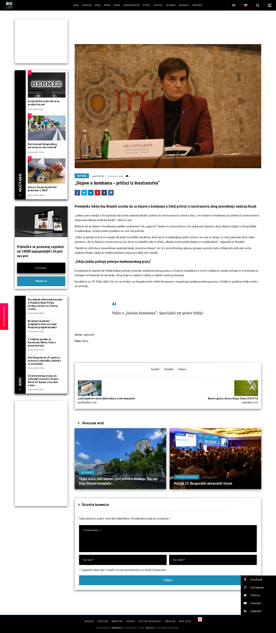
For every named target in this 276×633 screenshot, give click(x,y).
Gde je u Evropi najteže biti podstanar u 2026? (42, 188)
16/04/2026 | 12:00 (36, 151)
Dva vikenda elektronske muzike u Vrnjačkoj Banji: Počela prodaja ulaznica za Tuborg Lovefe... (45, 304)
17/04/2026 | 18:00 (36, 312)
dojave (182, 369)
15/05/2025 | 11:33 (105, 472)
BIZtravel (87, 472)
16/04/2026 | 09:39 (36, 195)
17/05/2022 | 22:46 (115, 176)
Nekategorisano (186, 477)
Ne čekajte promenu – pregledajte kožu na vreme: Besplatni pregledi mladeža (42, 324)
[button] (258, 579)
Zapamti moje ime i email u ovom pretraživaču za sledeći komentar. (124, 570)
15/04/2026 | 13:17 (35, 109)
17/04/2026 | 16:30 (36, 349)
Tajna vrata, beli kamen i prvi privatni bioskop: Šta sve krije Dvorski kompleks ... (118, 481)
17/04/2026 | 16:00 (36, 367)
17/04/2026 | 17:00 (36, 331)
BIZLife (101, 176)
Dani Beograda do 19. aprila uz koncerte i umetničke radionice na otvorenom (44, 360)
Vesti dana (82, 176)
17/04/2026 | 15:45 (35, 389)
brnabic (169, 369)
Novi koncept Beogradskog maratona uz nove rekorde (42, 145)
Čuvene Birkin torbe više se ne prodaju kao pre (43, 102)
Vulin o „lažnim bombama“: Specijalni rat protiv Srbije (157, 312)
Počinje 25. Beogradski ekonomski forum (203, 483)
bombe (155, 369)
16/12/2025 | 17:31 (209, 477)
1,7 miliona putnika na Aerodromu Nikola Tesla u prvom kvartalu (42, 342)
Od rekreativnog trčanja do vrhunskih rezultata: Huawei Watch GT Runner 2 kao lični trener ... (43, 380)
